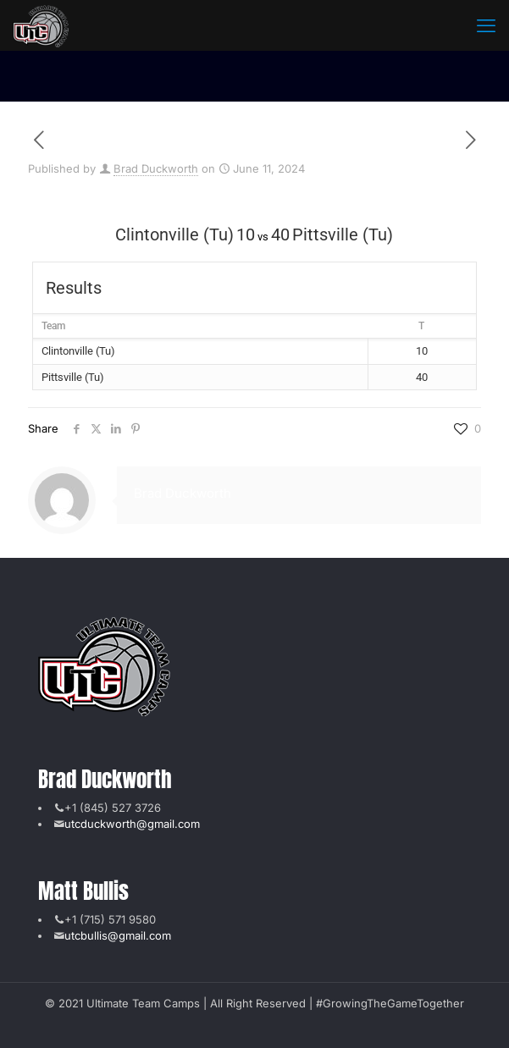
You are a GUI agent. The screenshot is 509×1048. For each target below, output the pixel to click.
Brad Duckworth (155, 168)
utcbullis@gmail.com (117, 935)
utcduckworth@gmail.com (132, 823)
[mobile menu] (486, 25)
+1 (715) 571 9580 (110, 919)
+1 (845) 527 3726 (112, 807)
